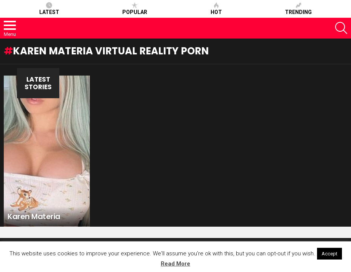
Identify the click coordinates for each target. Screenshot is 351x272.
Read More (175, 263)
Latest (49, 8)
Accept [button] (329, 254)
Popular (134, 8)
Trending (298, 8)
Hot (216, 8)
